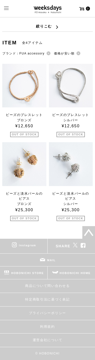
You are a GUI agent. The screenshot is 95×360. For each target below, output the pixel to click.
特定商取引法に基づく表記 (47, 299)
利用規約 (47, 326)
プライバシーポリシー (47, 313)
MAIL (51, 260)
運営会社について (47, 340)
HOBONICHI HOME (75, 273)
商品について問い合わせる (47, 286)
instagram (27, 245)
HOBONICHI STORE (27, 273)
